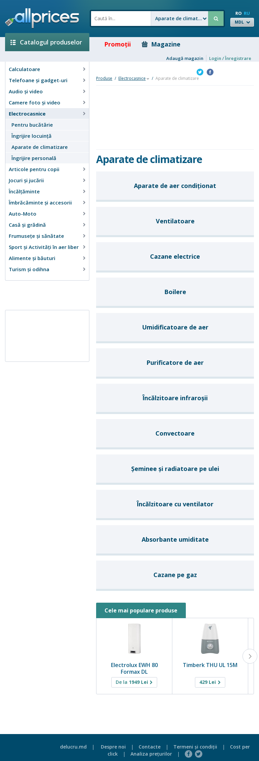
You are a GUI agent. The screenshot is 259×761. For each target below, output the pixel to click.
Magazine (161, 44)
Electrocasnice (27, 113)
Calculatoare (24, 69)
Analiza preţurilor (151, 754)
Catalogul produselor (46, 42)
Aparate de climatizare (39, 147)
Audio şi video (26, 91)
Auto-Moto (22, 213)
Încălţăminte (24, 191)
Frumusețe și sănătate (36, 235)
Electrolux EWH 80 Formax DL (134, 668)
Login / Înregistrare (230, 58)
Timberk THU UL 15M (210, 665)
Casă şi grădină (27, 224)
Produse (104, 78)
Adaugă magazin (184, 58)
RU (247, 13)
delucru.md (73, 746)
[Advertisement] (44, 295)
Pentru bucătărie (32, 124)
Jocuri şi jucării (26, 180)
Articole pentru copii (34, 169)
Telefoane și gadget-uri (38, 80)
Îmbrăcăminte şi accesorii (40, 202)
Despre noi (113, 746)
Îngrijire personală (33, 158)
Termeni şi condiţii (195, 746)
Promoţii (113, 44)
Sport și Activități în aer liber (44, 247)
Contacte (150, 746)
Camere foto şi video (34, 102)
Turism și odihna (29, 269)
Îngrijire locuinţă (31, 135)
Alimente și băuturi (32, 258)
